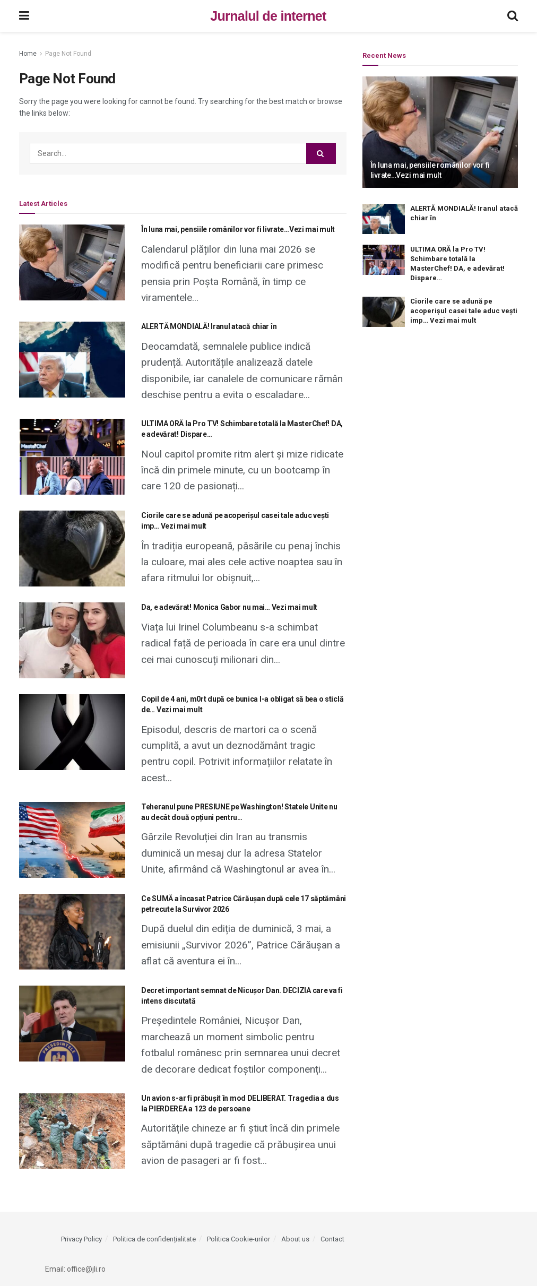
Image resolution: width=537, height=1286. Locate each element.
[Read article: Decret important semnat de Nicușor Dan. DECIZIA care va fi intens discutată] (72, 1023)
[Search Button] (512, 16)
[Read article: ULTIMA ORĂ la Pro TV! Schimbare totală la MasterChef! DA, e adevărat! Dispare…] (72, 457)
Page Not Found (68, 53)
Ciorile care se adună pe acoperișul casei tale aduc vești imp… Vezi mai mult (463, 310)
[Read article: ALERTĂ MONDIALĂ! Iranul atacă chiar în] (72, 360)
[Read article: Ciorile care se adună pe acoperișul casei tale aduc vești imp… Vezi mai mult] (72, 548)
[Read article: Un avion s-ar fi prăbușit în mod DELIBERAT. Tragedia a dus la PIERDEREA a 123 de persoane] (72, 1131)
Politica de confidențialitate (154, 1239)
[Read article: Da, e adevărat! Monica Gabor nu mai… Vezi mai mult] (72, 640)
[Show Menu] (24, 16)
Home (28, 53)
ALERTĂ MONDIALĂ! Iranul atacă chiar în (208, 326)
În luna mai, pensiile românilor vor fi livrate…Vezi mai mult (238, 229)
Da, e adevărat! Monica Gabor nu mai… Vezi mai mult (229, 607)
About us (295, 1239)
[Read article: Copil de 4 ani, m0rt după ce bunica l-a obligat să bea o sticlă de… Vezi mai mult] (72, 732)
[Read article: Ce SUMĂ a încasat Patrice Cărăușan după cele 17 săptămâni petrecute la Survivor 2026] (72, 932)
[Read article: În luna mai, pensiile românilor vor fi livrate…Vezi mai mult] (72, 262)
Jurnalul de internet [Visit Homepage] (268, 16)
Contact (332, 1239)
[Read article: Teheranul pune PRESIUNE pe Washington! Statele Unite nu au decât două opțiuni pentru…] (72, 840)
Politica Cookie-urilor (238, 1239)
